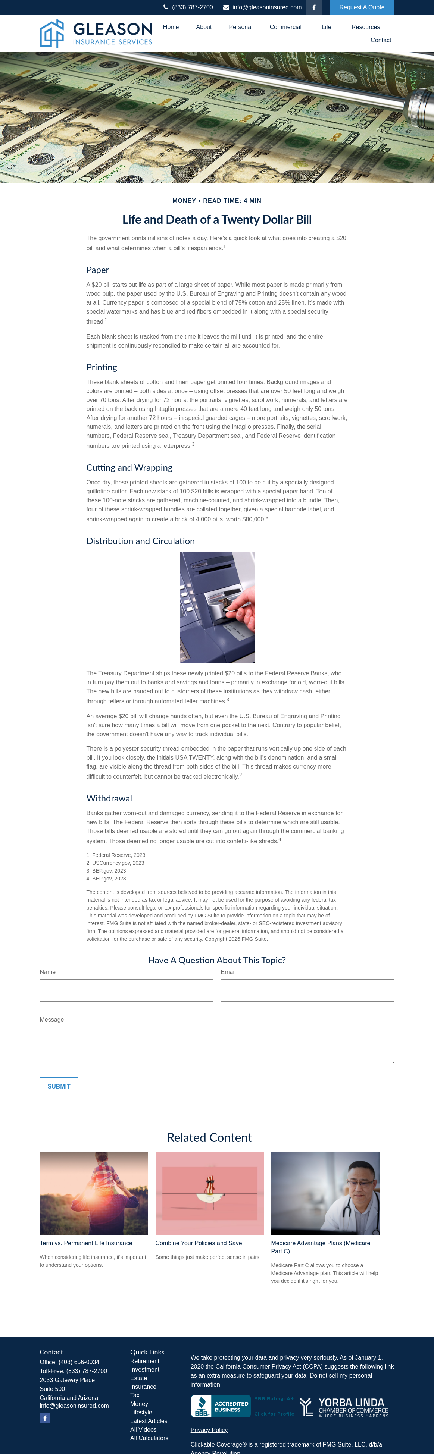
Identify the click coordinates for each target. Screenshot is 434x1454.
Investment (144, 1369)
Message (52, 1020)
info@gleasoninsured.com (262, 7)
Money (139, 1404)
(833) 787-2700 (187, 7)
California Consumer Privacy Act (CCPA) (269, 1366)
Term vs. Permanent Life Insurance (86, 1243)
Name (48, 972)
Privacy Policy (209, 1430)
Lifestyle (141, 1412)
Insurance (143, 1387)
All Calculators (149, 1438)
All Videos (143, 1429)
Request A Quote (362, 7)
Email (228, 972)
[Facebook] (314, 7)
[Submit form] (59, 1086)
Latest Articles (149, 1421)
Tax (135, 1395)
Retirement (144, 1361)
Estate (138, 1378)
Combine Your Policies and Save (199, 1243)
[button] (171, 27)
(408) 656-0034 (79, 1362)
